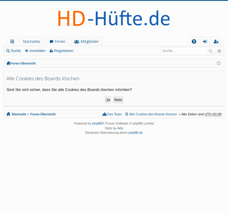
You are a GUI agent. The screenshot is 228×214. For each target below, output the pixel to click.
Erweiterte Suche (219, 50)
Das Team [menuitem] (114, 114)
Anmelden (37, 51)
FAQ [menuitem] (196, 42)
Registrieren (64, 51)
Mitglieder (90, 41)
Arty (120, 128)
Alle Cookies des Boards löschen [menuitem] (153, 114)
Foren (60, 41)
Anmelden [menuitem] (207, 42)
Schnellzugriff (13, 42)
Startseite (31, 41)
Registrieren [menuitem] (217, 42)
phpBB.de (136, 132)
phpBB (97, 123)
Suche (16, 51)
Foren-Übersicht (23, 63)
